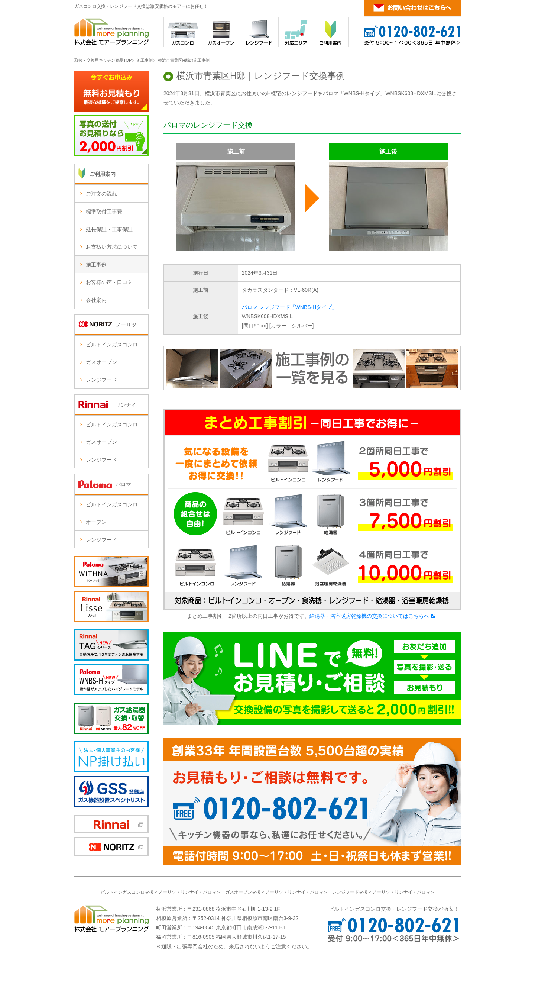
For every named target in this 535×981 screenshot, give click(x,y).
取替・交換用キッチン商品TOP (103, 60)
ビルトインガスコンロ (112, 345)
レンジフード (101, 380)
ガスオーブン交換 (243, 892)
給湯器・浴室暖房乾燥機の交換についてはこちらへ (369, 616)
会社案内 (96, 300)
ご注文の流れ (101, 194)
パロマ (209, 892)
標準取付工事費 (104, 211)
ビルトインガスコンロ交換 (127, 892)
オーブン (96, 522)
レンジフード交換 (350, 892)
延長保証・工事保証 (109, 229)
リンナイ (189, 892)
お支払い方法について (112, 247)
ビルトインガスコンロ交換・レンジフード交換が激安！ (394, 909)
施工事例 (144, 60)
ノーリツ (167, 892)
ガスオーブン (101, 362)
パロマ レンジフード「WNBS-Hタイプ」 (289, 307)
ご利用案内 (103, 174)
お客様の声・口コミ (109, 282)
